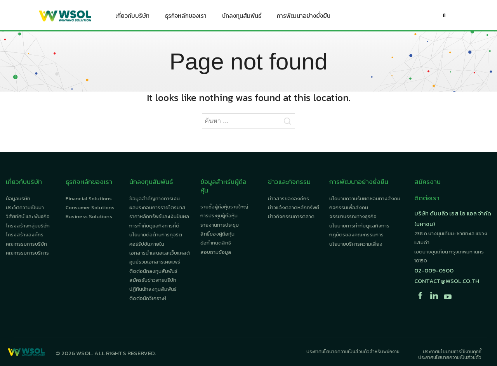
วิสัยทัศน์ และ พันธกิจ (28, 216)
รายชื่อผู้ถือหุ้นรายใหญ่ (224, 206)
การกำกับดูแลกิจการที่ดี (154, 225)
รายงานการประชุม (219, 225)
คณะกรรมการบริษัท (26, 244)
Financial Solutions (89, 198)
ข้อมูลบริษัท (18, 198)
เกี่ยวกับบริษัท (132, 17)
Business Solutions (89, 216)
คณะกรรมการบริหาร (27, 253)
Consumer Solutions (90, 207)
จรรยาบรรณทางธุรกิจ (353, 216)
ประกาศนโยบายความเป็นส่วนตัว (449, 357)
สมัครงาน (427, 182)
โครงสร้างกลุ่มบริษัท (28, 225)
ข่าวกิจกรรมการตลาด (291, 216)
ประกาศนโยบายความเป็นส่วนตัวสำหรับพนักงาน (353, 351)
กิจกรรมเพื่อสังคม (348, 207)
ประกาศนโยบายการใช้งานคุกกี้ (452, 351)
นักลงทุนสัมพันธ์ (241, 17)
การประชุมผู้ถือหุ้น (219, 215)
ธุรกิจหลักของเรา (186, 17)
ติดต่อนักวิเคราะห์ (147, 298)
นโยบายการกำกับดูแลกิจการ (359, 225)
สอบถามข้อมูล (215, 252)
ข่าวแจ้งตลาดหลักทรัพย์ (293, 207)
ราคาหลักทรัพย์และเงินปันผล (159, 216)
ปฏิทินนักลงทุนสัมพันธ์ (153, 289)
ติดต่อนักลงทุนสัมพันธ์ (153, 271)
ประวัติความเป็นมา (25, 207)
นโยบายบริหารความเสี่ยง (355, 244)
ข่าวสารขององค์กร (288, 198)
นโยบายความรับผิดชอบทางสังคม (364, 198)
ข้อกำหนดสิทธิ (215, 242)
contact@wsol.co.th (446, 280)
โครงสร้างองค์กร (24, 234)
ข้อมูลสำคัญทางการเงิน (154, 198)
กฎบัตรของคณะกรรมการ (356, 234)
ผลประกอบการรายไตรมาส (157, 207)
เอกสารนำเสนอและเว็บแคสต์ (159, 253)
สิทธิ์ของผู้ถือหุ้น (217, 234)
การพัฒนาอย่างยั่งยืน (303, 17)
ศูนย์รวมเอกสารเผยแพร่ (154, 261)
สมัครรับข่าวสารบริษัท (152, 280)
